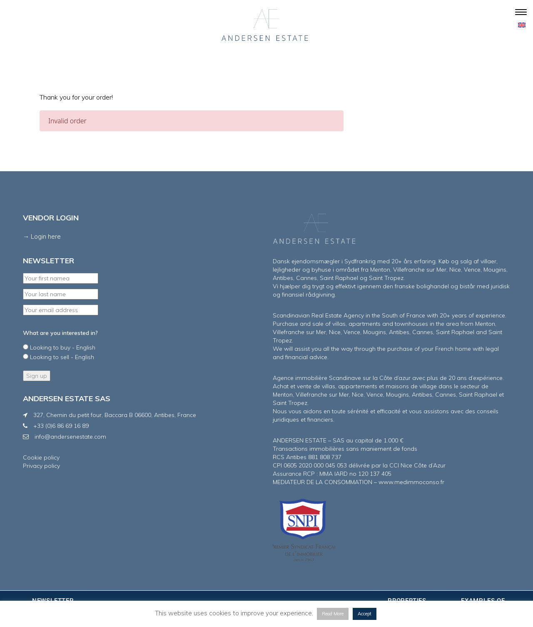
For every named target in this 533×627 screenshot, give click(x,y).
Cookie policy (41, 457)
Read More (333, 614)
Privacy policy (41, 466)
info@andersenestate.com (70, 436)
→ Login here (42, 236)
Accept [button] (364, 614)
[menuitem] (522, 24)
